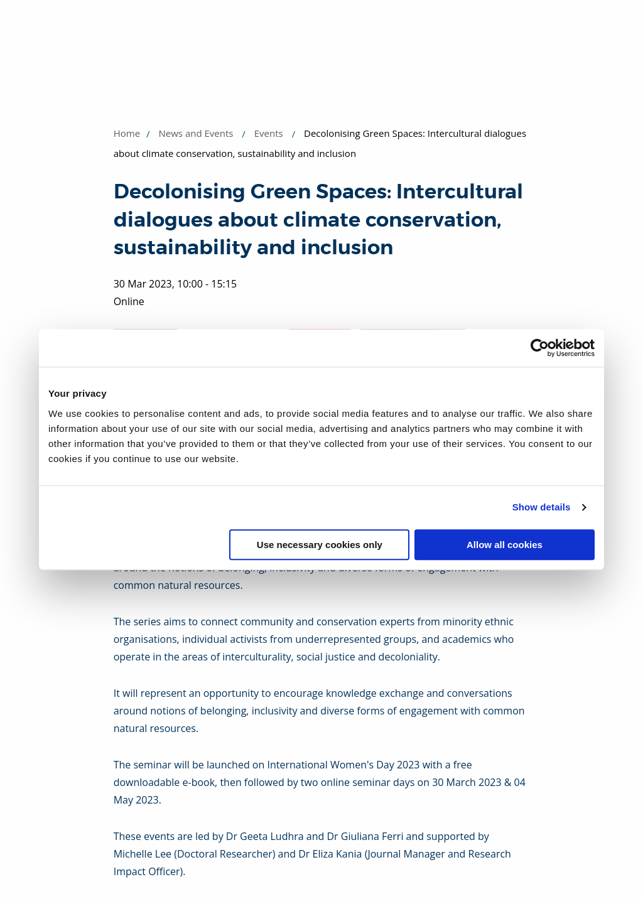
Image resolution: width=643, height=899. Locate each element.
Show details (541, 507)
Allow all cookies (505, 544)
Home (127, 133)
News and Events (196, 133)
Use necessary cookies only (319, 544)
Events (268, 133)
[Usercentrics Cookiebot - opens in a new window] (540, 347)
